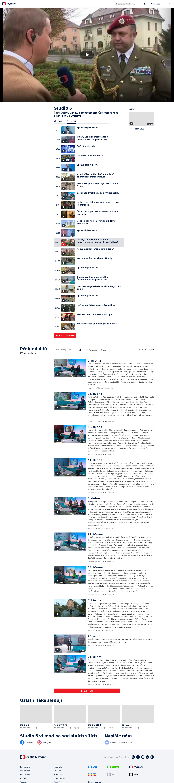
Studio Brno (59, 774)
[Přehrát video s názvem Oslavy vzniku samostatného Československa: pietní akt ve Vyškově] (87, 55)
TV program (25, 767)
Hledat (143, 4)
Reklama (57, 770)
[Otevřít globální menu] (168, 4)
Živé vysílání (25, 770)
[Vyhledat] (80, 350)
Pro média (58, 767)
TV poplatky (25, 774)
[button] (87, 55)
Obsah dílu (59, 120)
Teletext (23, 778)
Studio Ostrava (60, 778)
